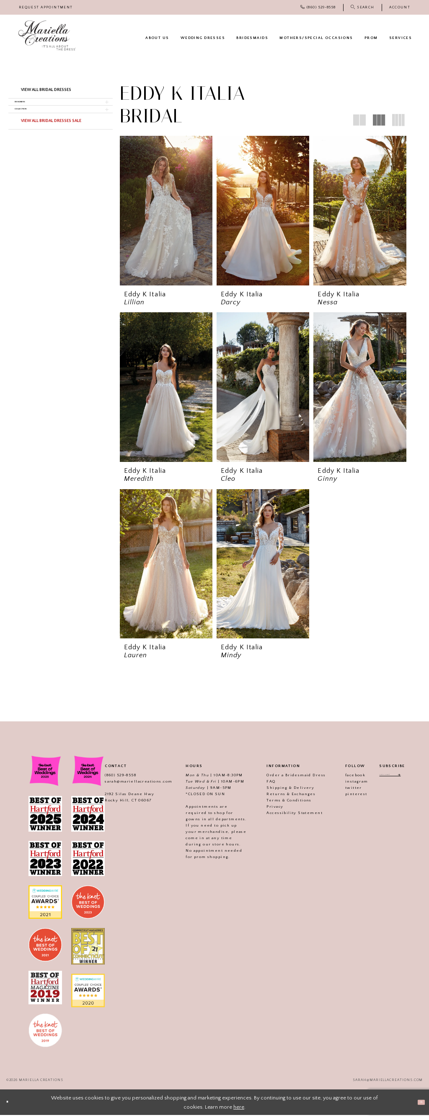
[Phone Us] (318, 7)
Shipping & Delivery (281, 793)
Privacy (266, 811)
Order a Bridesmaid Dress (287, 780)
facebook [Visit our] (346, 780)
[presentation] (166, 210)
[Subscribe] (409, 781)
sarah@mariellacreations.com (129, 786)
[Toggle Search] (362, 7)
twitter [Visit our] (344, 793)
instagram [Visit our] (347, 786)
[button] (400, 7)
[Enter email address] (392, 781)
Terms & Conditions (280, 805)
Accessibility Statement (285, 818)
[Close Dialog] (10, 1107)
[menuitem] (45, 7)
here (238, 1112)
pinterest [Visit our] (347, 799)
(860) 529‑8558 (111, 780)
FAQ (262, 786)
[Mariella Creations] (47, 36)
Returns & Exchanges (282, 799)
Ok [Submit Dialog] (417, 1107)
